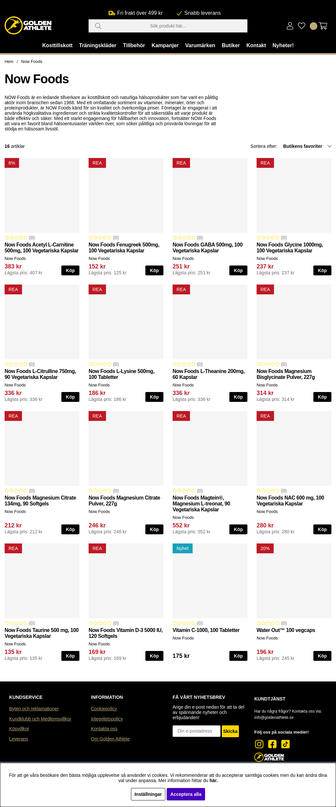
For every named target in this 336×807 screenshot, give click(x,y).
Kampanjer (165, 45)
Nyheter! (283, 45)
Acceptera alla (185, 794)
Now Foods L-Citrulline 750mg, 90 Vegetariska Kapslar (40, 374)
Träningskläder (97, 45)
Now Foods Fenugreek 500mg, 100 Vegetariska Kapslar (124, 247)
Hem (9, 61)
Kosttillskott (57, 45)
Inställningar (148, 794)
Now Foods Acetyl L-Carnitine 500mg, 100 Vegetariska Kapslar (41, 247)
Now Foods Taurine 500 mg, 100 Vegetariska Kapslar (41, 633)
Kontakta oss (104, 728)
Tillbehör (134, 45)
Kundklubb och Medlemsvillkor (40, 718)
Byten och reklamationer (34, 708)
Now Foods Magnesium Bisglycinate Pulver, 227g (286, 374)
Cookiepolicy (104, 708)
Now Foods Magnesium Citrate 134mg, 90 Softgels (40, 500)
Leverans (18, 738)
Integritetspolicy (107, 718)
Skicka (230, 731)
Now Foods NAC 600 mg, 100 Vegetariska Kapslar (290, 500)
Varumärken (200, 45)
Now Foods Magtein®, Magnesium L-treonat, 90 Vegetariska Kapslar (201, 503)
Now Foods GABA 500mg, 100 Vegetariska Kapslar (207, 247)
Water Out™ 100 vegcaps (286, 630)
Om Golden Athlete (110, 738)
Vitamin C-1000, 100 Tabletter (206, 630)
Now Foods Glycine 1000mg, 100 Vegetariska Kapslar (290, 247)
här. (213, 780)
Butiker (231, 45)
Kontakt (256, 45)
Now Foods (32, 61)
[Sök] (168, 25)
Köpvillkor (19, 728)
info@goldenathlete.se (274, 717)
